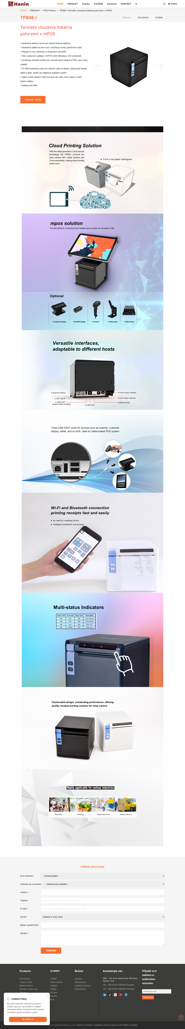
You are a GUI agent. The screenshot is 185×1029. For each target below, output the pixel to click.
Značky (86, 4)
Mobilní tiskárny (26, 985)
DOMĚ (60, 4)
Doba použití (116, 1025)
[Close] (46, 996)
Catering (78, 979)
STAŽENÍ (98, 4)
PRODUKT (72, 4)
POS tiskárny (25, 979)
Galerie (53, 989)
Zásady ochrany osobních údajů (92, 1025)
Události (53, 985)
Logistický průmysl (83, 985)
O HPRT (53, 979)
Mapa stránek (130, 1025)
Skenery (23, 992)
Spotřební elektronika (29, 989)
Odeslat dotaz (33, 99)
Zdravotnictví (80, 989)
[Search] (164, 4)
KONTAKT (126, 4)
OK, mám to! (28, 1019)
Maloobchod (80, 982)
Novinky (53, 996)
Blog (52, 999)
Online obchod (56, 982)
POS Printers (50, 10)
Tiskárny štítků (26, 982)
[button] (160, 66)
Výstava (53, 992)
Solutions (112, 4)
